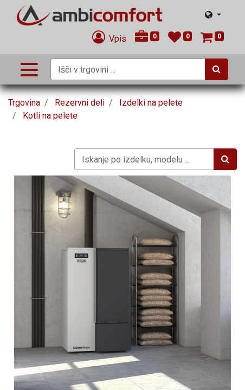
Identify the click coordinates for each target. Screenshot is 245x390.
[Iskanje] (216, 69)
